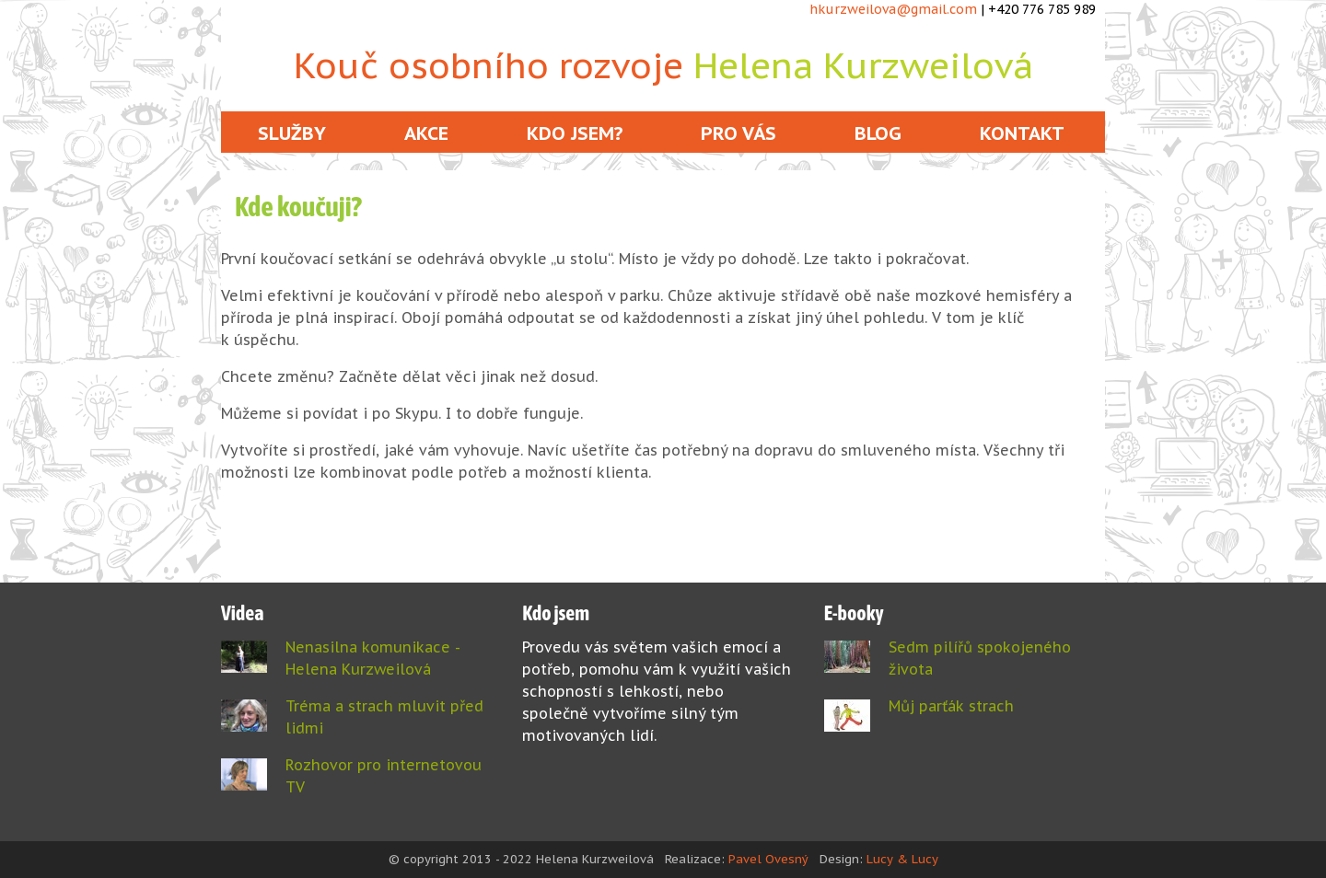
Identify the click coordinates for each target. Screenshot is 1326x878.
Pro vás (738, 133)
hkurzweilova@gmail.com (893, 9)
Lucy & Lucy (902, 859)
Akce (426, 133)
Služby (292, 133)
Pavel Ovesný (768, 859)
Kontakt (1022, 133)
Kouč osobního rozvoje (663, 64)
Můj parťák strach (951, 706)
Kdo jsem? (574, 133)
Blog (878, 133)
